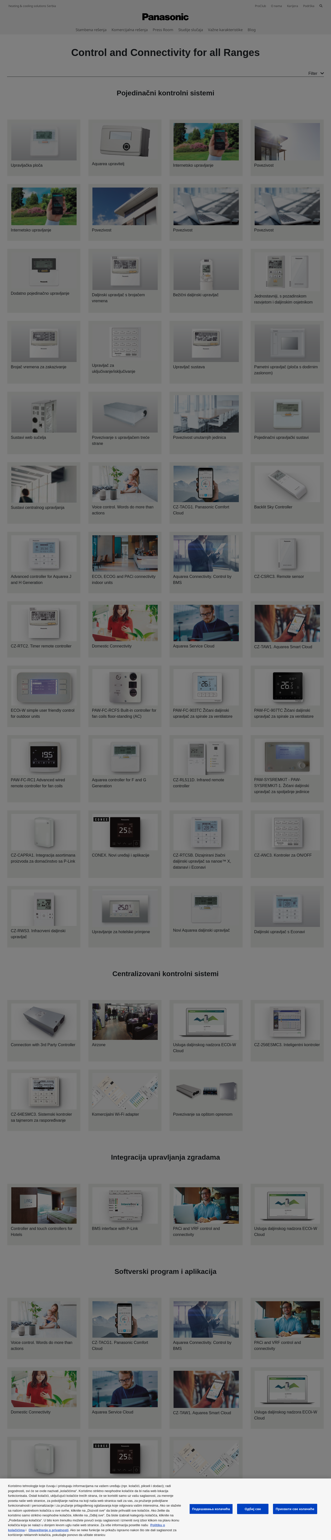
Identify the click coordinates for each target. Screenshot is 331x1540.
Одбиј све (253, 1509)
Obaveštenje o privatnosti (49, 1530)
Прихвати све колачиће (295, 1509)
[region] (165, 1509)
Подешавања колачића (211, 1509)
